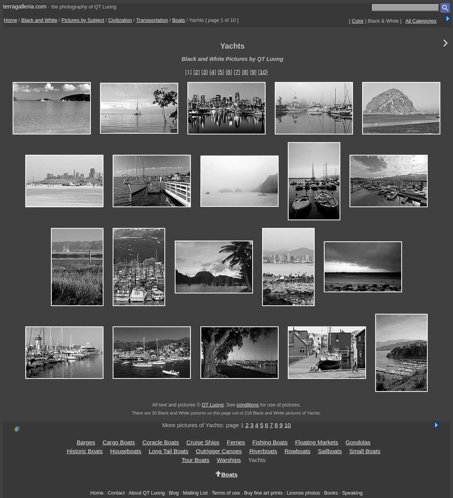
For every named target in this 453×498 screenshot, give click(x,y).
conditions (247, 405)
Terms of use (226, 493)
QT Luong (212, 405)
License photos (303, 493)
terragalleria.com (24, 6)
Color (358, 21)
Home (10, 20)
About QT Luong (146, 493)
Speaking (352, 493)
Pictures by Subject (82, 20)
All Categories (421, 21)
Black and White (39, 20)
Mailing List (195, 493)
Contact (116, 493)
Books (331, 493)
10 (263, 72)
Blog (174, 493)
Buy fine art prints (263, 493)
